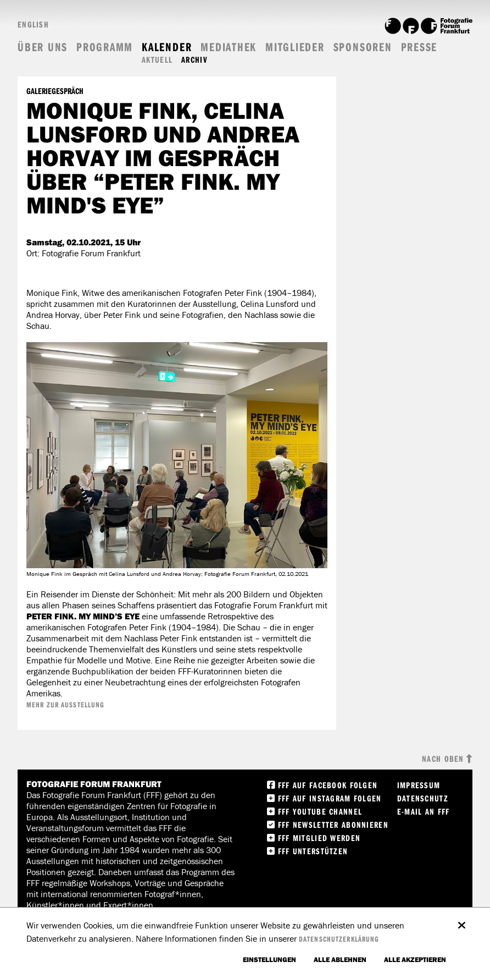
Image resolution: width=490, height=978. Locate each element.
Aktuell (157, 59)
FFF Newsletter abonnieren (333, 824)
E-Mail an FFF (423, 811)
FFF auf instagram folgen (330, 798)
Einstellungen (269, 959)
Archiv (194, 59)
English (33, 24)
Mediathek (229, 47)
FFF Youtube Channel (320, 811)
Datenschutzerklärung (339, 939)
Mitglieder (295, 47)
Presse (419, 47)
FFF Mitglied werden (319, 837)
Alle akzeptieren (415, 959)
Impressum (419, 784)
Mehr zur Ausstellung (65, 705)
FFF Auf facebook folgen (327, 784)
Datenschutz (422, 798)
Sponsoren (362, 47)
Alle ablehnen (340, 959)
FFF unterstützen (313, 850)
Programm (104, 47)
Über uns (43, 47)
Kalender (167, 47)
